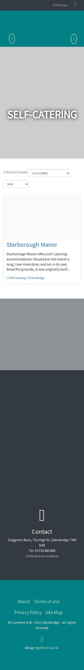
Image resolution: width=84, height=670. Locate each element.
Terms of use (47, 601)
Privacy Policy (28, 612)
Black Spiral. (49, 647)
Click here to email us (42, 556)
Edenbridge (37, 278)
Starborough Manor (31, 244)
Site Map (54, 612)
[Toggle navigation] (12, 38)
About (23, 601)
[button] (74, 39)
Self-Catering (16, 278)
